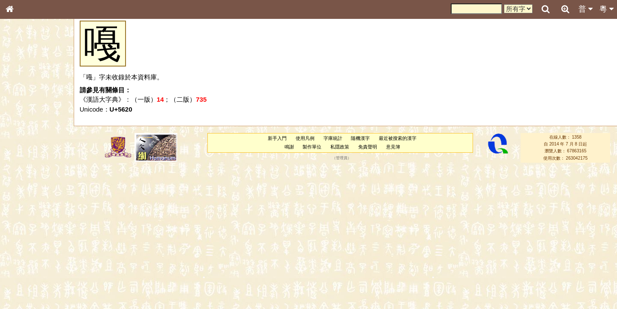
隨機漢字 (360, 138)
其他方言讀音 (26, 241)
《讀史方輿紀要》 (31, 272)
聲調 (41, 226)
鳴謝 (289, 146)
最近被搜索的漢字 (397, 138)
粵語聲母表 (23, 176)
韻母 (29, 226)
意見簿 (393, 146)
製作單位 (312, 146)
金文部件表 (23, 138)
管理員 (341, 158)
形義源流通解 (26, 146)
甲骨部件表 (23, 130)
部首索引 (21, 115)
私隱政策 (339, 146)
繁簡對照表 (23, 287)
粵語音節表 (23, 168)
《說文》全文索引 (31, 264)
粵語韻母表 (23, 184)
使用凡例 (305, 138)
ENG (37, 94)
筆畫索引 (21, 122)
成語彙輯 (21, 279)
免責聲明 (367, 146)
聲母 (17, 226)
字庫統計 (332, 138)
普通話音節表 (26, 233)
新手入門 (277, 138)
